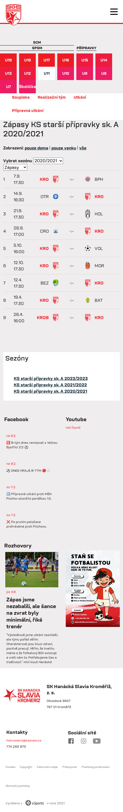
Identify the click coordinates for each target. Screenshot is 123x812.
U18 (27, 59)
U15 (84, 59)
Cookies (10, 767)
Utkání (80, 97)
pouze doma (36, 147)
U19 (8, 59)
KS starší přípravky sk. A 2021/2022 (50, 384)
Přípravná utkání (27, 110)
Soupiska (21, 97)
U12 (27, 73)
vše (82, 147)
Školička (27, 86)
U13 (8, 73)
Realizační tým (52, 97)
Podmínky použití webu (96, 767)
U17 (46, 59)
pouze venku (63, 147)
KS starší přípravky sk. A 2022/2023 (51, 378)
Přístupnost (69, 767)
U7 (8, 86)
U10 (65, 73)
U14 (103, 59)
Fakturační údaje (47, 767)
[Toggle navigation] (114, 11)
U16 (65, 59)
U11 (47, 73)
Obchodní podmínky (18, 786)
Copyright (26, 767)
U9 (84, 73)
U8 (104, 73)
